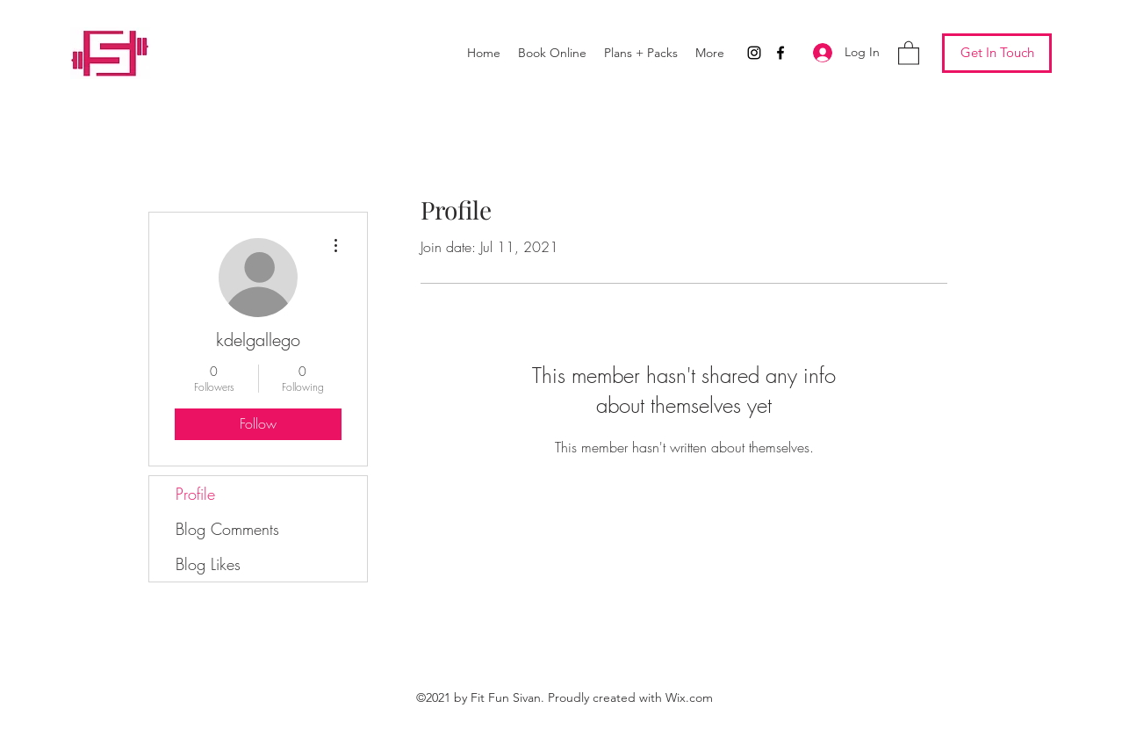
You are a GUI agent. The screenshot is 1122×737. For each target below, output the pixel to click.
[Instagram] (754, 52)
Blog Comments (227, 528)
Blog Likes (208, 563)
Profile (195, 493)
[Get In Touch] (997, 53)
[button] (908, 52)
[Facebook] (780, 52)
